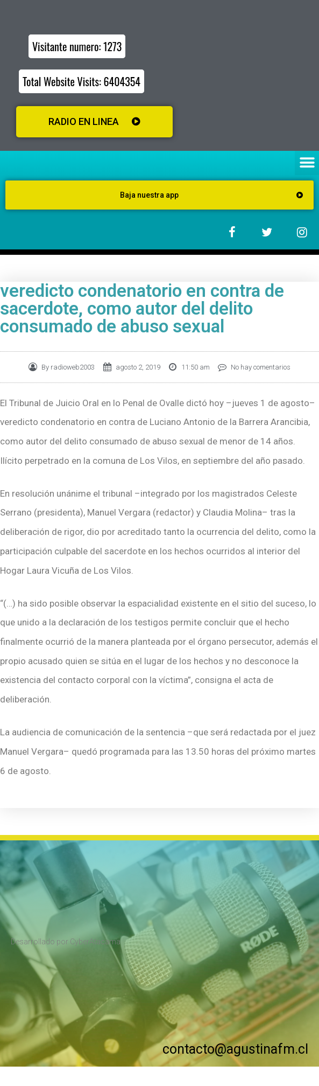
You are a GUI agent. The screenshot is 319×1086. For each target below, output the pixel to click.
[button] (307, 163)
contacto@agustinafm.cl (235, 1049)
